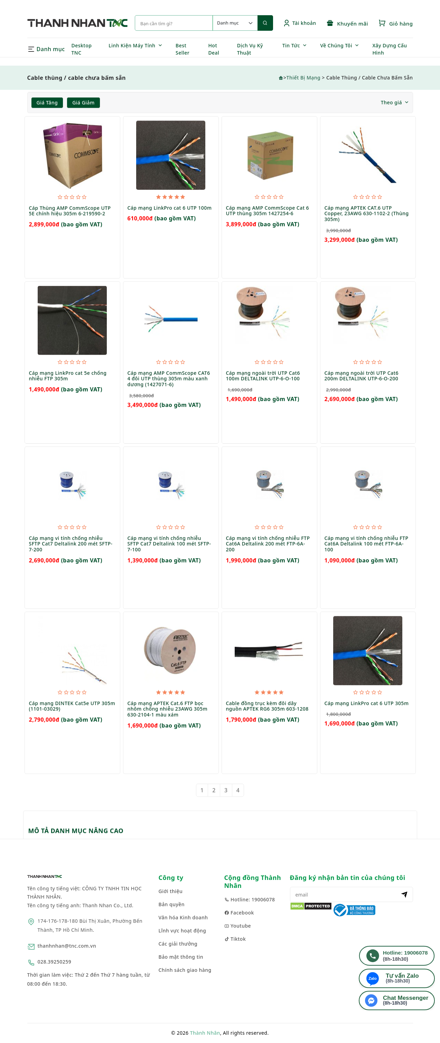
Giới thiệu (171, 891)
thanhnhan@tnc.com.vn (67, 945)
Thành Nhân (205, 1033)
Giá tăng (47, 102)
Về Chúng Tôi (336, 45)
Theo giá (391, 102)
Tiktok (235, 939)
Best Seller (182, 49)
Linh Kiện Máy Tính (132, 45)
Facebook (239, 912)
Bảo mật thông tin (181, 957)
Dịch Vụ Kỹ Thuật (250, 49)
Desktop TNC (82, 49)
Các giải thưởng (178, 943)
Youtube (237, 925)
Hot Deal (213, 49)
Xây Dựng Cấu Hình (389, 49)
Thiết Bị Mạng (304, 77)
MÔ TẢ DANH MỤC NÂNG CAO (76, 831)
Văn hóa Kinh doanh (183, 917)
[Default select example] (235, 23)
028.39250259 (55, 961)
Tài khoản (299, 23)
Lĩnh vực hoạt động (182, 930)
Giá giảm (83, 102)
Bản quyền (172, 904)
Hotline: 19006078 (249, 899)
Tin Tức (291, 45)
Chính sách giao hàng (185, 970)
